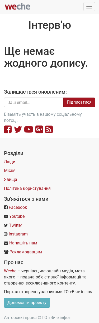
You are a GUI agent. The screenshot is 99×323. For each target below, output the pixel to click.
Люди (9, 161)
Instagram (18, 234)
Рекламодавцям (26, 251)
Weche (10, 270)
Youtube (17, 216)
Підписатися (79, 102)
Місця (10, 170)
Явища (10, 179)
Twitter (15, 225)
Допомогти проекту (26, 302)
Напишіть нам (23, 242)
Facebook (18, 207)
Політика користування (27, 188)
